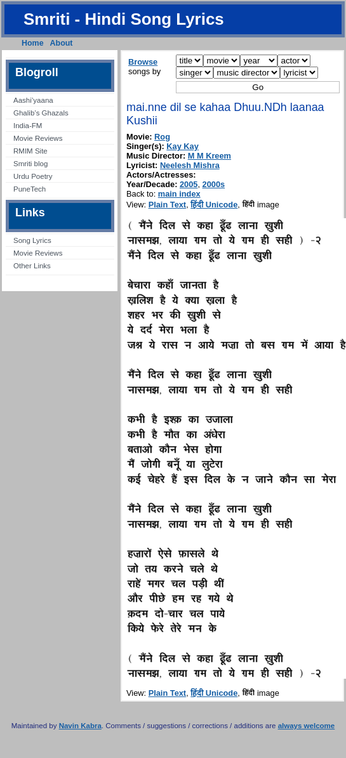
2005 (188, 184)
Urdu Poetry (32, 176)
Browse (142, 62)
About (61, 43)
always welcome (306, 725)
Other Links (32, 266)
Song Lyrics (32, 240)
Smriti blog (30, 163)
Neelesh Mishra (190, 165)
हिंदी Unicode (213, 204)
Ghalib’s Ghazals (41, 113)
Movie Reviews (37, 138)
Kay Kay (182, 146)
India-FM (27, 125)
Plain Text (168, 204)
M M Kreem (209, 155)
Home (33, 43)
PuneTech (29, 189)
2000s (214, 184)
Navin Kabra (80, 725)
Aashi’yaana (33, 100)
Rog (162, 136)
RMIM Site (30, 151)
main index (179, 194)
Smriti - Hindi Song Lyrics (123, 19)
